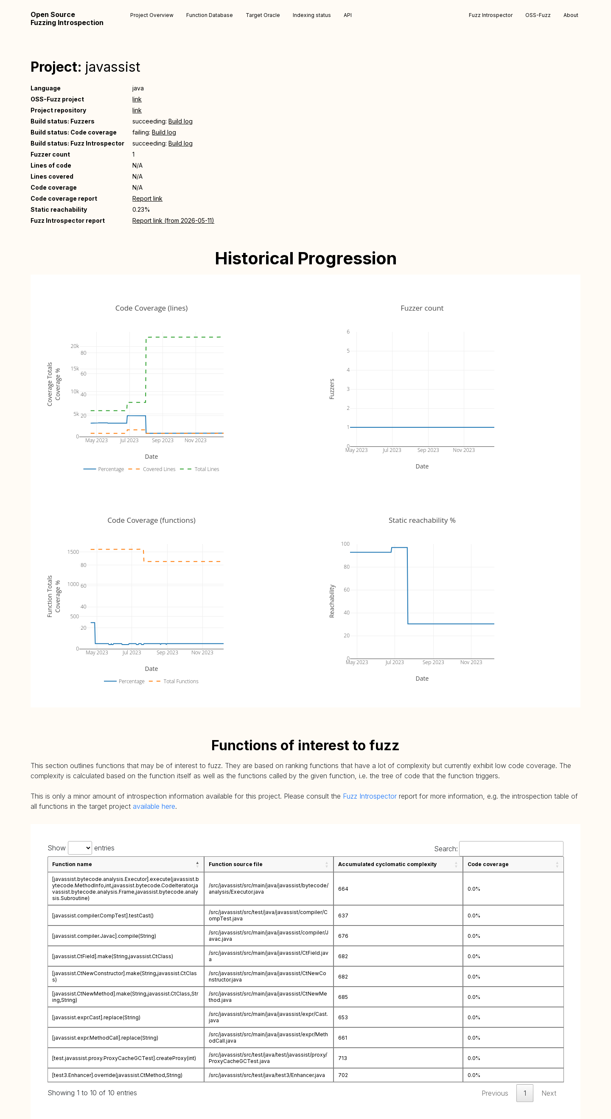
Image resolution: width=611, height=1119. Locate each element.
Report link (147, 198)
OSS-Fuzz (538, 15)
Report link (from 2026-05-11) (173, 220)
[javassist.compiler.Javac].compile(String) (104, 936)
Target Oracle (263, 15)
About (570, 15)
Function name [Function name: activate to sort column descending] (72, 864)
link (137, 99)
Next (548, 1093)
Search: (498, 848)
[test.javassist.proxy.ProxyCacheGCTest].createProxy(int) (124, 1058)
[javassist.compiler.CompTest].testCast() (103, 915)
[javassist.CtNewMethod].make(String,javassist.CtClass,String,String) (125, 996)
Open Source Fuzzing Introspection (67, 19)
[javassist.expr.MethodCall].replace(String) (105, 1038)
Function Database (209, 15)
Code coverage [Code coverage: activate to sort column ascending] (488, 864)
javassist (112, 67)
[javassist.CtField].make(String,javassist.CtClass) (112, 956)
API (348, 15)
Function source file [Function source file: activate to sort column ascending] (236, 864)
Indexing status (312, 15)
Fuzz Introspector (491, 15)
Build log (180, 121)
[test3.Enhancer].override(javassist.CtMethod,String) (117, 1075)
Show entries (81, 848)
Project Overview (152, 15)
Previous (495, 1093)
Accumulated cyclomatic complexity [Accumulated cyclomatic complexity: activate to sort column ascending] (387, 864)
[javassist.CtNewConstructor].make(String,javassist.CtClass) (124, 976)
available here (154, 806)
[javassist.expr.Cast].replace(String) (96, 1017)
